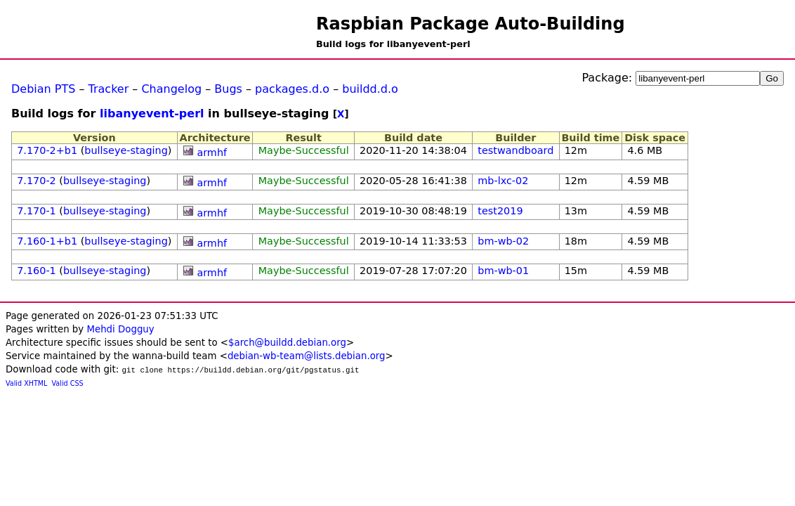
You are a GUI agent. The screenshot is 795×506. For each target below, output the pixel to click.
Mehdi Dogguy (120, 329)
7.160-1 (36, 270)
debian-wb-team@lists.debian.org (307, 356)
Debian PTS (43, 89)
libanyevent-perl (152, 113)
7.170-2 (36, 180)
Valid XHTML (26, 383)
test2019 (500, 210)
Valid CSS (68, 383)
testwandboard (515, 150)
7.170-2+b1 (47, 150)
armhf (212, 152)
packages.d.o (292, 89)
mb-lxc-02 (503, 180)
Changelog (171, 89)
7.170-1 (36, 210)
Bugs (228, 89)
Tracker (108, 89)
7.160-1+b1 (47, 241)
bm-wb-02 (503, 241)
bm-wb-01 (503, 270)
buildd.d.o (370, 89)
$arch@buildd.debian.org (287, 342)
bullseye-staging (126, 150)
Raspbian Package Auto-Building (470, 24)
